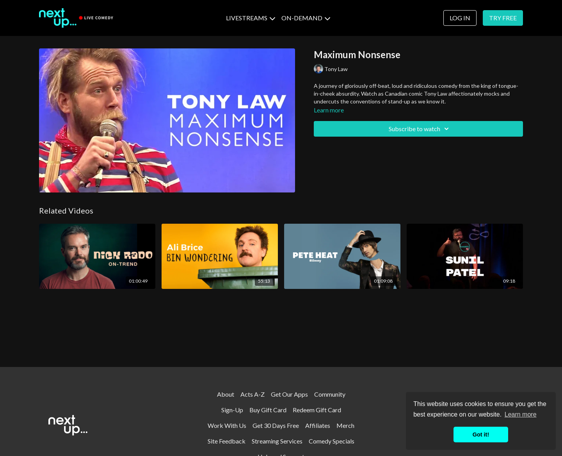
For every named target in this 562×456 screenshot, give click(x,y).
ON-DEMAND (305, 17)
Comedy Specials (331, 441)
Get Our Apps (289, 394)
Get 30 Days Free (276, 425)
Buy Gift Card (267, 409)
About (225, 394)
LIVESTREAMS (250, 17)
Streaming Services (277, 441)
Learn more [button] (521, 414)
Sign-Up (232, 409)
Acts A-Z (252, 394)
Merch (345, 425)
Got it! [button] (481, 434)
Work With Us (227, 425)
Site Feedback (226, 441)
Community (329, 394)
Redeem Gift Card (317, 409)
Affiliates (317, 425)
